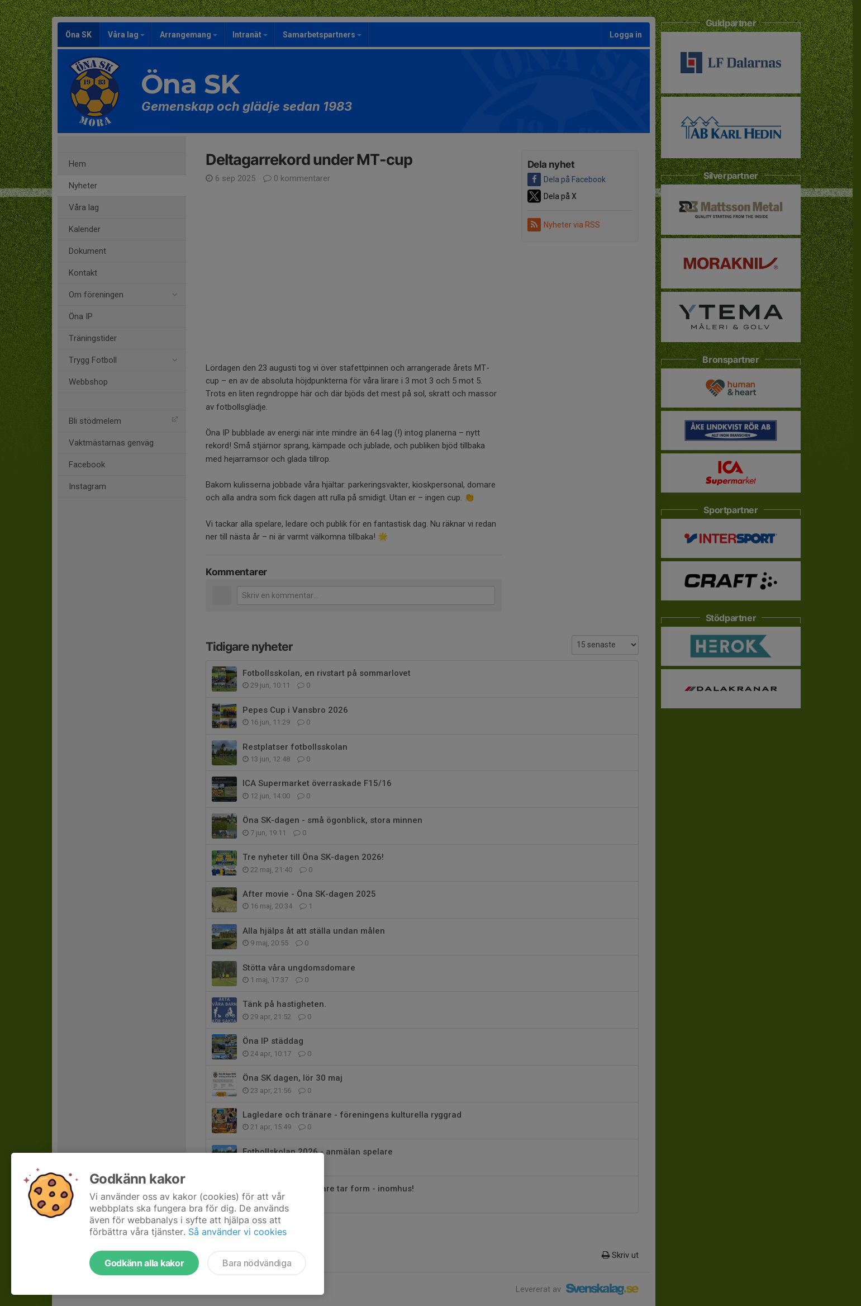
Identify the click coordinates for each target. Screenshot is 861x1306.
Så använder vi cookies (237, 1231)
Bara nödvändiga (256, 1263)
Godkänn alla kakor (144, 1263)
